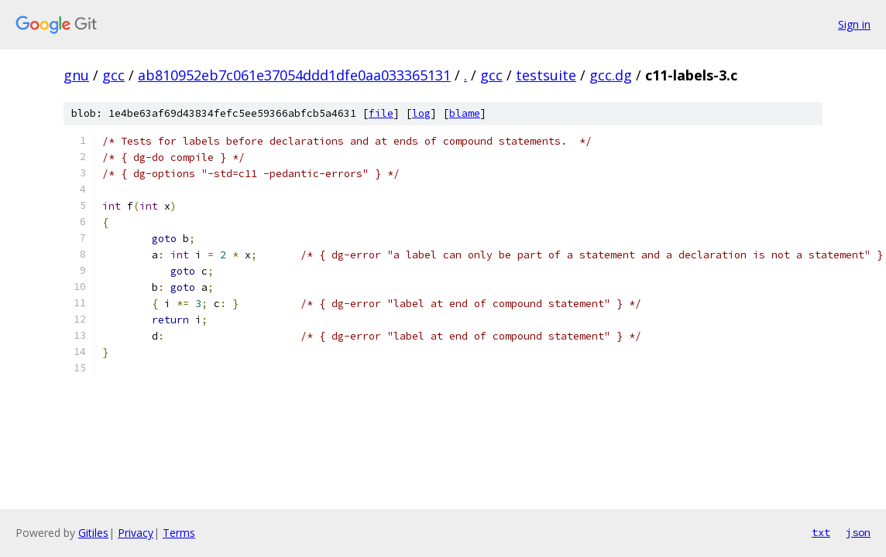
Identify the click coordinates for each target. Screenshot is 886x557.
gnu (76, 75)
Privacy (135, 532)
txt (821, 532)
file (381, 113)
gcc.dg (610, 75)
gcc (113, 75)
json (858, 532)
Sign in (854, 24)
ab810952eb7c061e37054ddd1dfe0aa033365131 (294, 75)
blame (464, 113)
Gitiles (93, 532)
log (421, 113)
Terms (179, 532)
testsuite (546, 75)
